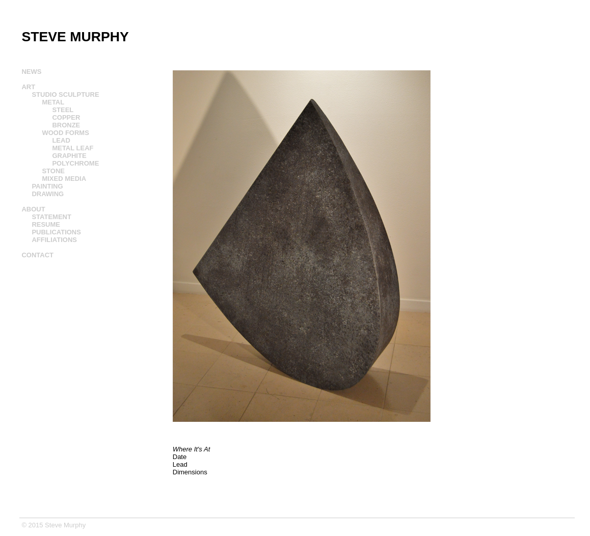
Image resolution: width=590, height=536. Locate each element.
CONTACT (37, 255)
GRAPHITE (69, 155)
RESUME (46, 224)
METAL (53, 102)
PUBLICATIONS (56, 232)
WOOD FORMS (65, 133)
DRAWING (48, 194)
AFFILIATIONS (54, 240)
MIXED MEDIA (64, 178)
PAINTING (47, 186)
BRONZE (66, 125)
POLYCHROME (75, 163)
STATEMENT (51, 217)
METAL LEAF (72, 148)
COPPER (66, 117)
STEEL (62, 110)
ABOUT (33, 209)
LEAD (61, 140)
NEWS (31, 71)
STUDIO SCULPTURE (65, 94)
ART (28, 87)
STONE (53, 171)
